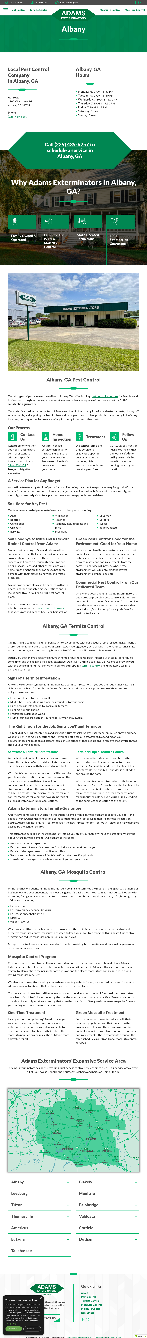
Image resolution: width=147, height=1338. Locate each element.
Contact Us (47, 1318)
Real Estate (87, 1312)
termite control (91, 665)
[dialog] (23, 1315)
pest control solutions (104, 396)
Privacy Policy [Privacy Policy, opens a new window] (10, 1323)
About (84, 1292)
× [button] (41, 1298)
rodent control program (51, 607)
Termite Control (90, 1300)
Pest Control (88, 1296)
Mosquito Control (91, 1304)
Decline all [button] (32, 1329)
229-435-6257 (17, 465)
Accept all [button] (14, 1329)
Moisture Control (91, 1308)
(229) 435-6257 (17, 116)
